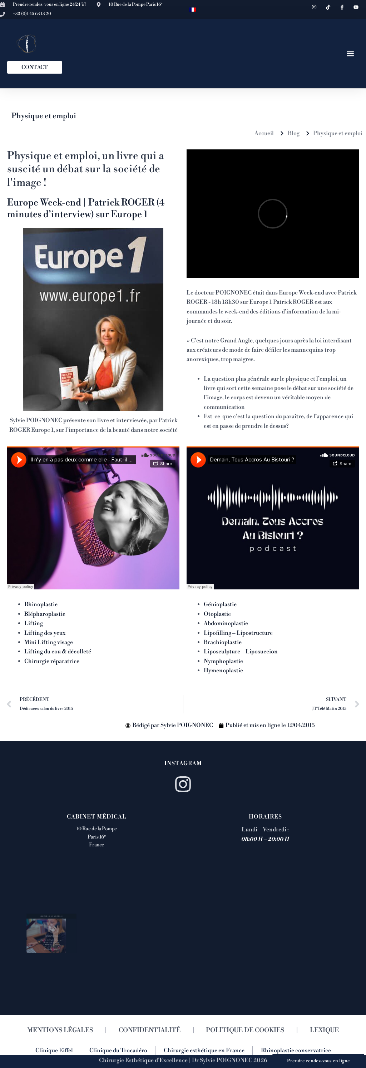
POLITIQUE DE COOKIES (245, 1030)
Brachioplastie (223, 642)
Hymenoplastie (223, 670)
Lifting (33, 623)
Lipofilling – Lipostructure (238, 633)
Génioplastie (220, 604)
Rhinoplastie (41, 604)
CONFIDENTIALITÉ (149, 1030)
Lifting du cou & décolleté (57, 651)
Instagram (183, 763)
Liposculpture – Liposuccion (241, 651)
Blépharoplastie (44, 614)
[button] (350, 53)
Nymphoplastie (223, 661)
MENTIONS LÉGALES (60, 1030)
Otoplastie (217, 614)
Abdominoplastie (226, 623)
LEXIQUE (324, 1030)
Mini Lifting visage (48, 642)
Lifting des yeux (44, 633)
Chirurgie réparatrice (51, 661)
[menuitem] (192, 9)
